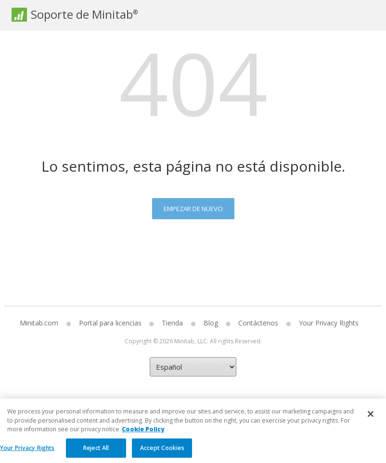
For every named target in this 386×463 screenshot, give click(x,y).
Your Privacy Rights (329, 322)
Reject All (96, 453)
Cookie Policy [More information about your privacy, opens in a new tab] (143, 434)
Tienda (172, 322)
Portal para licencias (110, 322)
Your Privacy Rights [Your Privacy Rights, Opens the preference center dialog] (27, 453)
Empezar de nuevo (193, 208)
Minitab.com (39, 322)
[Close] (370, 418)
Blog (211, 322)
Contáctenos (258, 322)
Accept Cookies (162, 453)
